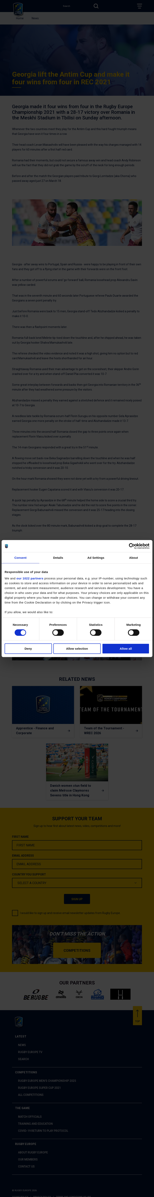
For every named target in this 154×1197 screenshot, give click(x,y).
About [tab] (133, 557)
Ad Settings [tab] (95, 557)
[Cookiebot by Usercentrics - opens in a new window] (131, 546)
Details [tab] (58, 557)
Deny (28, 648)
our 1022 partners (29, 578)
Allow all (126, 648)
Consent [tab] (20, 557)
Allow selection (77, 648)
